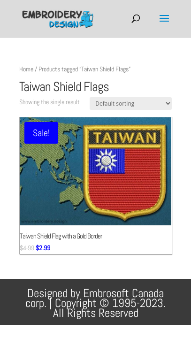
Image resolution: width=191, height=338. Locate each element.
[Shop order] (131, 103)
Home (26, 69)
